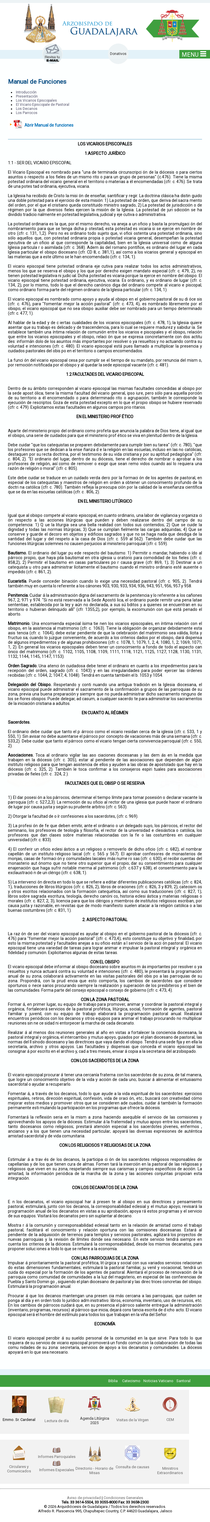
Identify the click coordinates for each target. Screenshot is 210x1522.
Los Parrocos (26, 113)
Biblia (113, 1381)
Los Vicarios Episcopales (36, 100)
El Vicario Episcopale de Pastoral (42, 105)
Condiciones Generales (123, 1498)
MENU (194, 54)
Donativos (118, 54)
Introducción (26, 92)
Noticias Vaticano (158, 1381)
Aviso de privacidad (84, 1498)
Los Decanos (26, 109)
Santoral (183, 1381)
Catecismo (131, 1381)
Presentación (27, 96)
